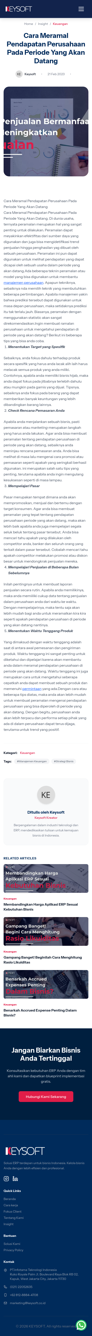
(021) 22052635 (21, 1287)
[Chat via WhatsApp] (81, 1325)
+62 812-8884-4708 (24, 1295)
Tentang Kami (14, 1218)
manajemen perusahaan (23, 282)
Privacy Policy (13, 1250)
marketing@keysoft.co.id (27, 1303)
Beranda (10, 1199)
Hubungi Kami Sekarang (46, 1096)
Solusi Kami (12, 1244)
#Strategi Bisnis (64, 761)
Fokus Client (13, 1211)
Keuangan (60, 24)
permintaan (31, 688)
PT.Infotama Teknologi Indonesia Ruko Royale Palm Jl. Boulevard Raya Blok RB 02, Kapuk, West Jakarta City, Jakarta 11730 (44, 1274)
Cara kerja (11, 1205)
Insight (43, 24)
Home (28, 24)
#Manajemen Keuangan (32, 761)
